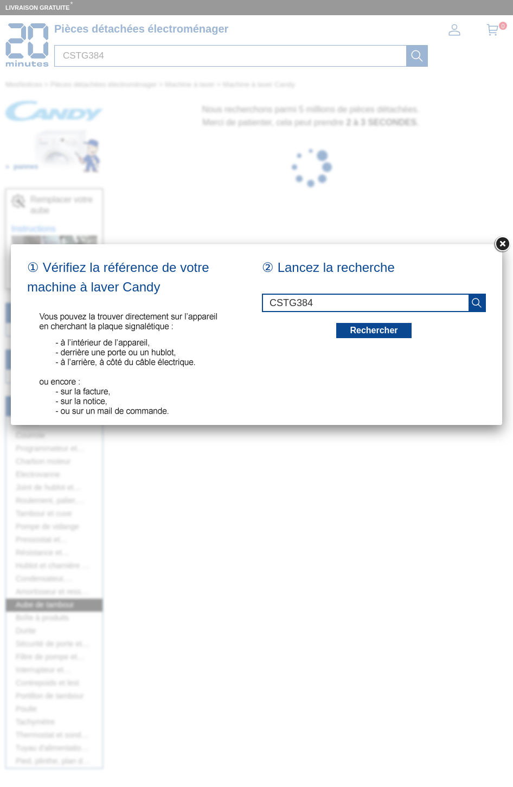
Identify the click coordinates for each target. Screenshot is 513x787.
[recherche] (477, 303)
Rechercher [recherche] (373, 330)
